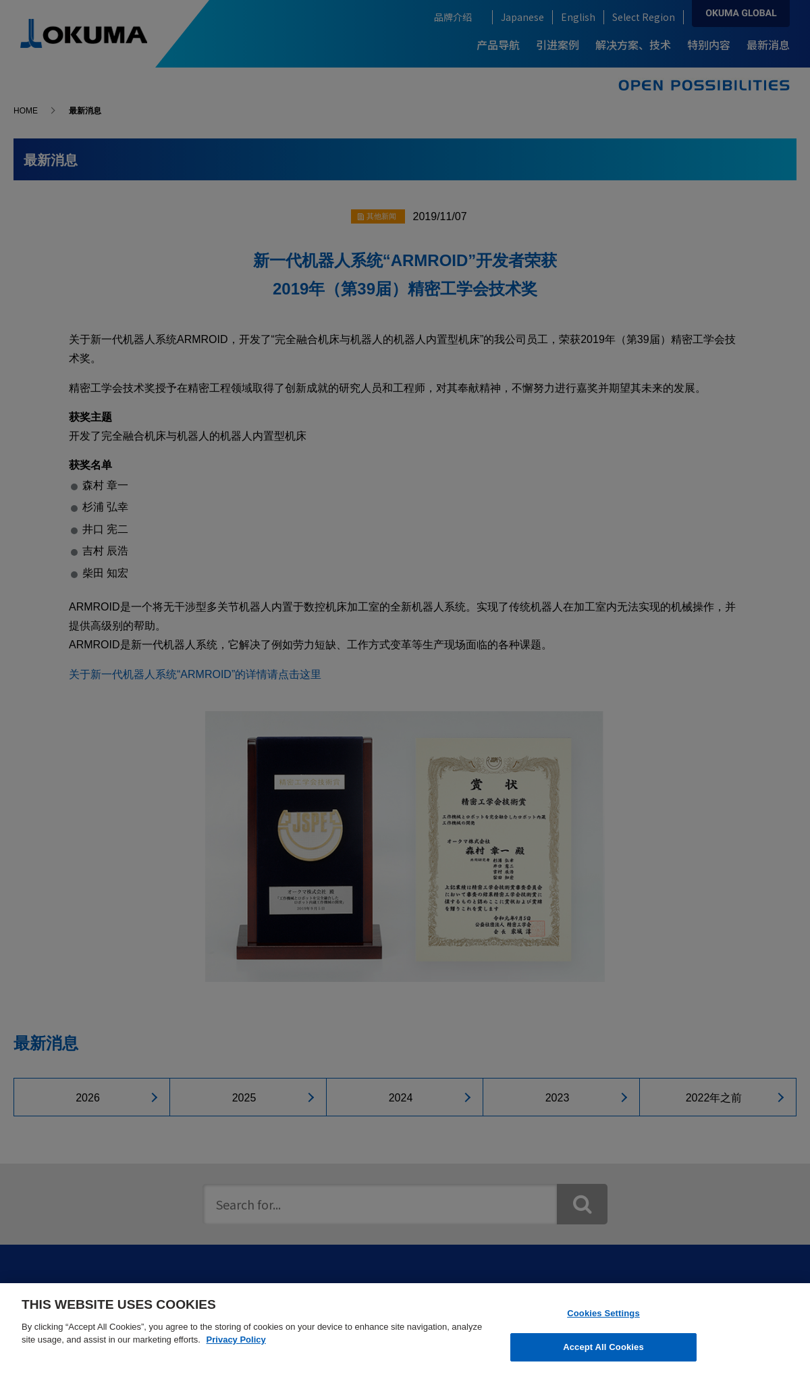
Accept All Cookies (603, 1347)
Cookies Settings (603, 1313)
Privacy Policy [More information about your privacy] (236, 1339)
